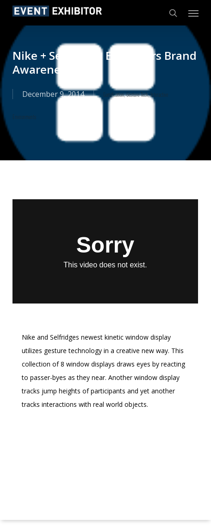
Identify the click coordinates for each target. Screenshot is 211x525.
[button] (193, 13)
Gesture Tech (137, 94)
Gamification (113, 94)
